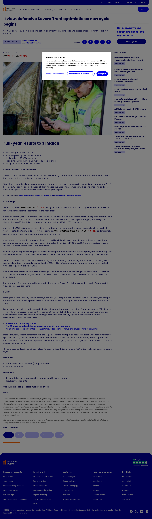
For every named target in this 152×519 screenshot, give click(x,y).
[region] (76, 66)
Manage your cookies (55, 74)
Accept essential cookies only (81, 74)
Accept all (102, 74)
